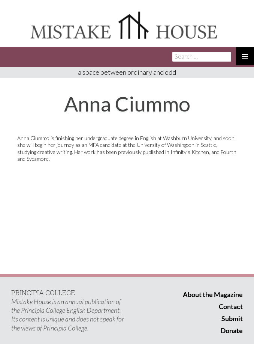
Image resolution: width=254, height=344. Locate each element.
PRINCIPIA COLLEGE (43, 292)
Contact (231, 306)
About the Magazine (213, 294)
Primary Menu (245, 56)
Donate (232, 330)
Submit (232, 318)
